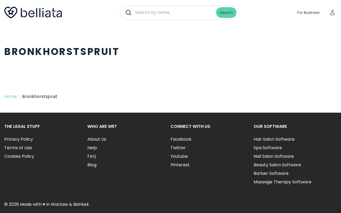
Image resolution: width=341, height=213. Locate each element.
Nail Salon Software (274, 156)
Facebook (181, 139)
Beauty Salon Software (277, 165)
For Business (308, 12)
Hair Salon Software (274, 139)
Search (226, 12)
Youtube (179, 156)
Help (92, 148)
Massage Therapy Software (282, 182)
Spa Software (268, 148)
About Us (96, 139)
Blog (91, 165)
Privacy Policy (18, 139)
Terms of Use (18, 148)
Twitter (178, 148)
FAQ (91, 156)
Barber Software (271, 173)
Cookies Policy (19, 156)
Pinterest (180, 165)
